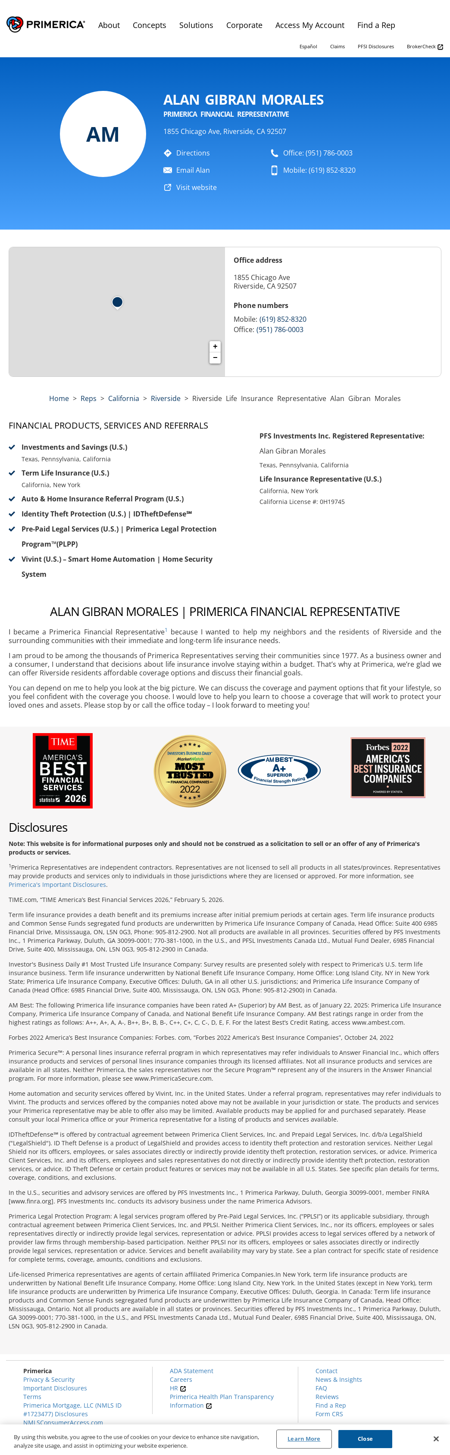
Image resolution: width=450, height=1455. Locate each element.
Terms (32, 1397)
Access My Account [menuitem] (309, 25)
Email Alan (193, 170)
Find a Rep (331, 1405)
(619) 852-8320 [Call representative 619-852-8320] (282, 319)
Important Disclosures (55, 1388)
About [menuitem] (109, 25)
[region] (225, 1439)
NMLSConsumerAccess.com (63, 1422)
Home (59, 398)
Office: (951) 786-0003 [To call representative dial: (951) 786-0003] (318, 153)
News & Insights (339, 1379)
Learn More (304, 1439)
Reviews (327, 1397)
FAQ (321, 1388)
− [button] (215, 358)
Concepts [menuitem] (149, 25)
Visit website (196, 187)
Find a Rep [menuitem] (376, 25)
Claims (337, 46)
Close (365, 1439)
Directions (193, 153)
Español (308, 46)
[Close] (436, 1438)
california (123, 398)
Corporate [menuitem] (244, 25)
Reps (89, 398)
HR (178, 1388)
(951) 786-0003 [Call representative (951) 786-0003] (279, 329)
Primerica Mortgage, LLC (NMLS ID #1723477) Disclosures (72, 1409)
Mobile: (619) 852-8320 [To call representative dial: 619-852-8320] (319, 170)
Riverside (166, 398)
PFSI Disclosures (376, 46)
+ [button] (215, 347)
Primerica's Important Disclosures (57, 884)
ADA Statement (191, 1371)
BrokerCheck (425, 46)
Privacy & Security (49, 1379)
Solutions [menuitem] (196, 25)
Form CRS (329, 1414)
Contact (327, 1371)
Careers (181, 1379)
